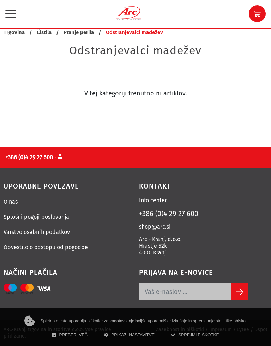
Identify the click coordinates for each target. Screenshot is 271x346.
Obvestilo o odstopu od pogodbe (46, 247)
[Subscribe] (239, 291)
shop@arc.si (155, 226)
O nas (11, 201)
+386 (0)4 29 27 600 (168, 213)
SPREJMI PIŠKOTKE (195, 335)
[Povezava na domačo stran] (128, 13)
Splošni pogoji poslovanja (36, 217)
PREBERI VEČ (70, 335)
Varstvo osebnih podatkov (37, 232)
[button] (257, 13)
